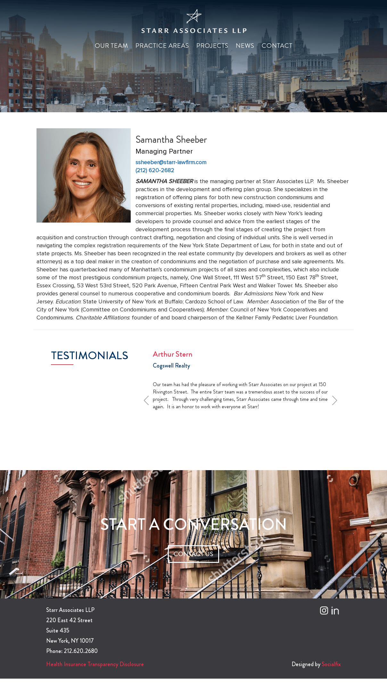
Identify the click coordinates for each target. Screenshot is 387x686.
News (245, 45)
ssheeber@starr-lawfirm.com (171, 162)
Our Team (111, 45)
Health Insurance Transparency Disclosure (95, 664)
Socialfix (331, 664)
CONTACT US (193, 554)
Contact (277, 45)
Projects (212, 45)
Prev (148, 400)
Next (337, 400)
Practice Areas (162, 45)
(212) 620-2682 (155, 171)
